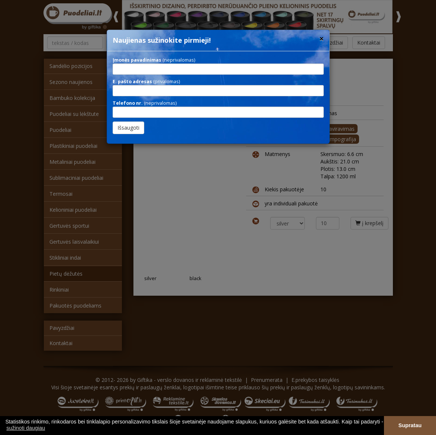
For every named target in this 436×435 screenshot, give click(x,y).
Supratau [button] (410, 425)
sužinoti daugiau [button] (25, 428)
